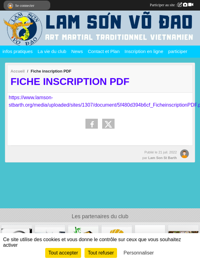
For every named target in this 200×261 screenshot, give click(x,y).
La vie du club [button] (52, 51)
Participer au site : (171, 5)
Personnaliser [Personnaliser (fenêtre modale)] (139, 252)
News (77, 51)
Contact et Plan (104, 51)
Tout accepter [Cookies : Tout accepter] (63, 252)
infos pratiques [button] (17, 51)
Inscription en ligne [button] (143, 51)
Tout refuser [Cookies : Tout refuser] (101, 252)
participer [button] (177, 51)
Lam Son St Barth (162, 158)
